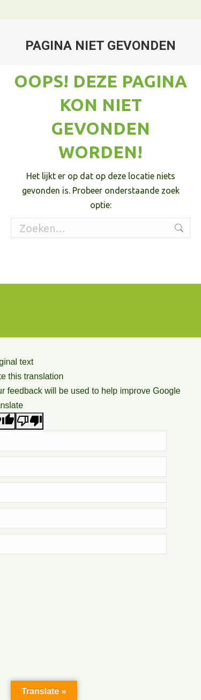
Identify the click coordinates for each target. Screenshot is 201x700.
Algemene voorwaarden (98, 268)
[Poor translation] (29, 421)
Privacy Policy (162, 268)
